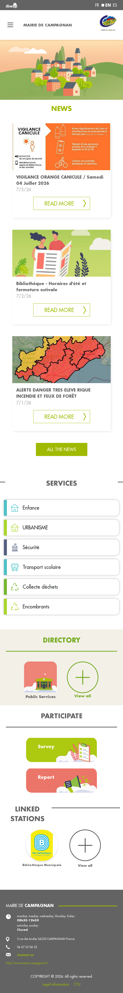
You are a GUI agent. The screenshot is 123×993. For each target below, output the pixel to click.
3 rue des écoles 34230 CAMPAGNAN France (46, 939)
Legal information (56, 984)
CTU (77, 984)
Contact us (25, 955)
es (115, 5)
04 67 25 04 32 (27, 947)
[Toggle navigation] (10, 25)
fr (97, 5)
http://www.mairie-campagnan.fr (27, 963)
